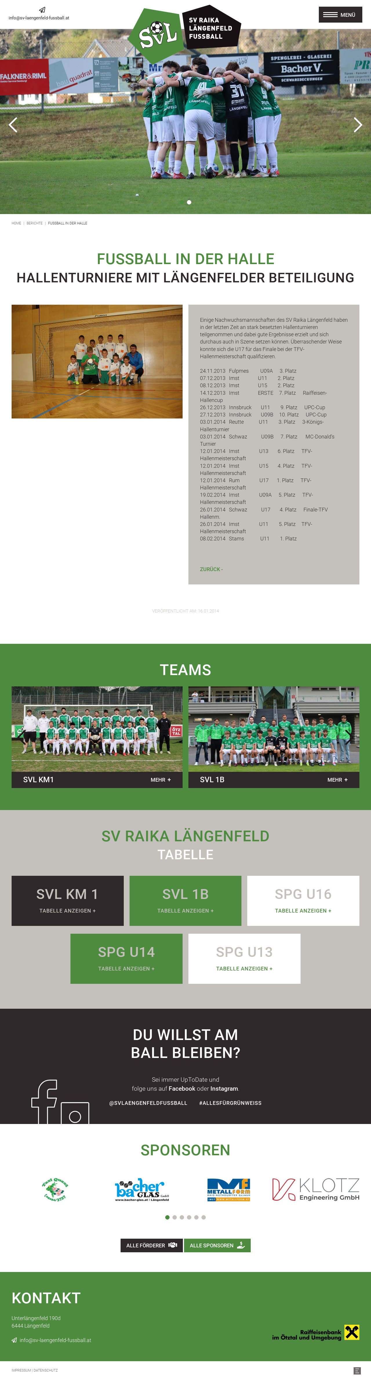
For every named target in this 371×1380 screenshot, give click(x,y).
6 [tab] (203, 1217)
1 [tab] (182, 202)
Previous (13, 125)
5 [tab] (196, 1217)
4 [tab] (189, 1217)
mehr (158, 780)
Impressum (21, 1370)
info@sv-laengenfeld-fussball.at (39, 18)
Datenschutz (46, 1370)
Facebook (182, 1088)
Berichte (35, 223)
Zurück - (211, 569)
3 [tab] (182, 1217)
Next (358, 125)
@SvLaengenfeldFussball (148, 1103)
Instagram (224, 1088)
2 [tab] (189, 202)
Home (16, 223)
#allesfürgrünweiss (230, 1103)
